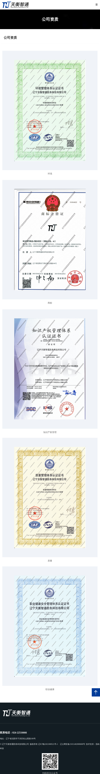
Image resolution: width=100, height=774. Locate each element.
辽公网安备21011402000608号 (72, 744)
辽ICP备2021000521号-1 (48, 744)
